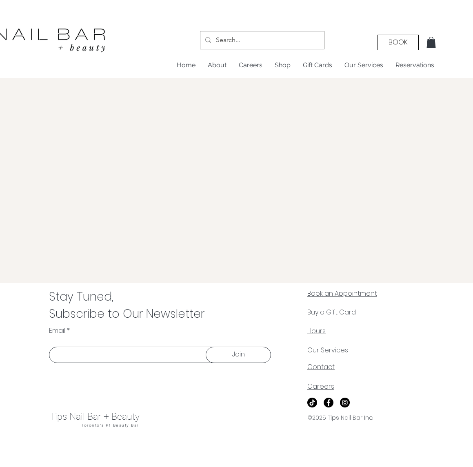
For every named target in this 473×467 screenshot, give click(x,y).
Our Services (327, 350)
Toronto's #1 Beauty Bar (110, 425)
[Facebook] (328, 402)
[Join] (238, 355)
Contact (321, 367)
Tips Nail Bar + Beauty (94, 416)
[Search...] (261, 40)
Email (57, 331)
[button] (431, 42)
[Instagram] (345, 402)
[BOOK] (398, 42)
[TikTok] (312, 402)
